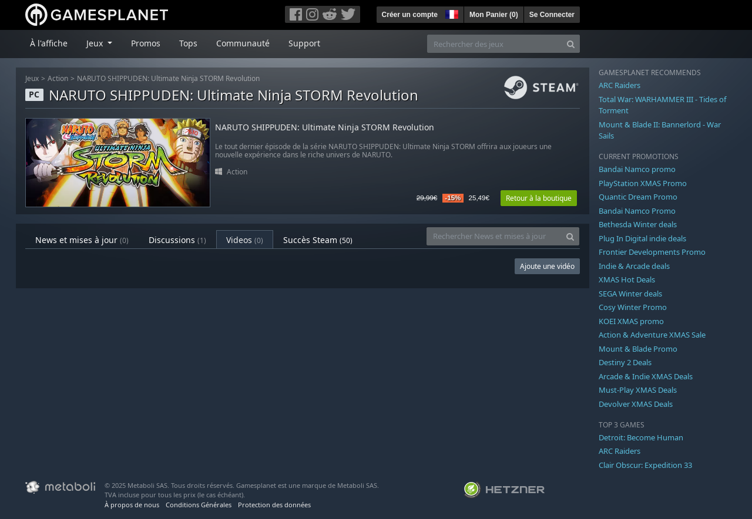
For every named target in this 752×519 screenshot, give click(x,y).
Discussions (177, 239)
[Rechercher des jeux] (494, 44)
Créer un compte (410, 15)
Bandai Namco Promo (637, 210)
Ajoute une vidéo (547, 266)
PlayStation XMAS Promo (643, 183)
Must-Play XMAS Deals (638, 390)
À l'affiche (49, 43)
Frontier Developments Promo (652, 252)
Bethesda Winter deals (638, 224)
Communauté (243, 43)
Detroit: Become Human (641, 437)
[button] (450, 13)
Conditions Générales (198, 504)
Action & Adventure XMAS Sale (652, 334)
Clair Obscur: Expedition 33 (645, 465)
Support (304, 43)
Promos (145, 43)
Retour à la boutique (539, 198)
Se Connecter (552, 15)
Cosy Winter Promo (633, 307)
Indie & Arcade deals (634, 266)
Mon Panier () (493, 15)
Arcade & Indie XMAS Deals (646, 376)
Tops (188, 43)
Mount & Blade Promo (638, 348)
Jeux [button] (95, 43)
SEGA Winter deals (630, 293)
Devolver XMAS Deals (636, 404)
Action (58, 78)
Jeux (32, 78)
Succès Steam (317, 239)
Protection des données (274, 504)
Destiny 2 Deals (625, 362)
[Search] (571, 44)
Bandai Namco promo (637, 169)
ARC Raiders (619, 85)
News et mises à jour (82, 239)
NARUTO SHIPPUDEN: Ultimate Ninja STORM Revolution (168, 78)
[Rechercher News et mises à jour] (494, 236)
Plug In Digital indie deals (642, 238)
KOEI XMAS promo (631, 321)
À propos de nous (132, 504)
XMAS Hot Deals (627, 279)
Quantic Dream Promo (638, 196)
